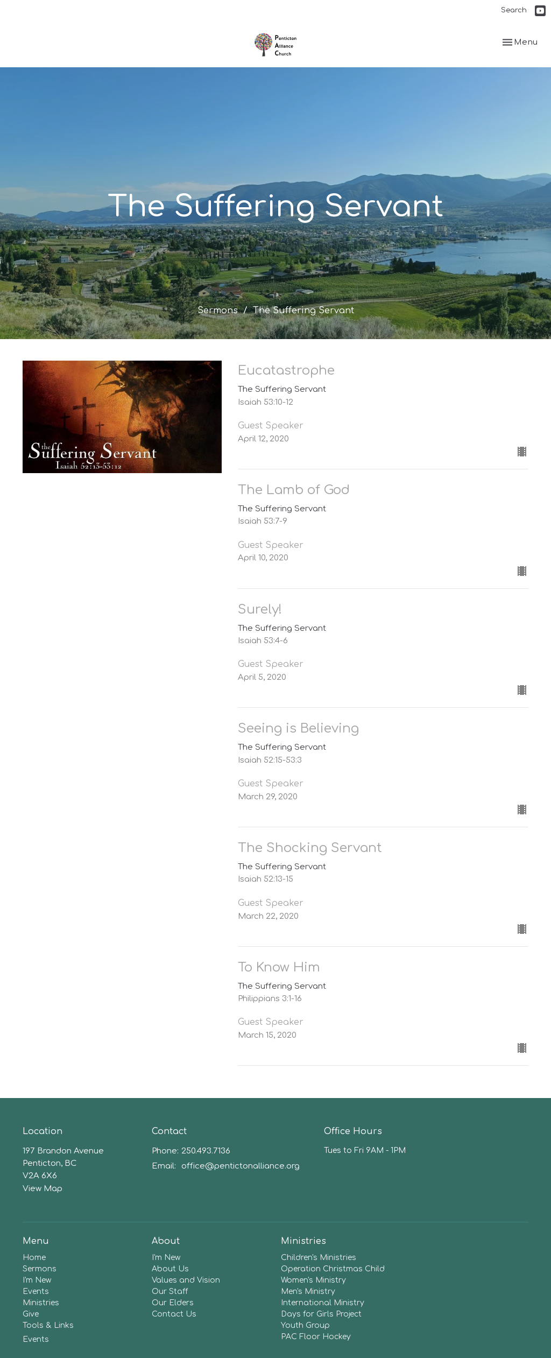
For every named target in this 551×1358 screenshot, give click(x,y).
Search (514, 10)
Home (34, 1258)
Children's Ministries (318, 1258)
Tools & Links (48, 1325)
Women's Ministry (313, 1280)
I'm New (37, 1280)
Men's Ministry (308, 1291)
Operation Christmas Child (333, 1269)
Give (31, 1314)
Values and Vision (186, 1280)
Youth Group (305, 1325)
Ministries (41, 1303)
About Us (170, 1269)
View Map (42, 1188)
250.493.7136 (205, 1151)
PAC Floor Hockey (316, 1337)
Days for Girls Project (321, 1314)
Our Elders (173, 1303)
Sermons (217, 310)
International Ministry (322, 1303)
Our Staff (170, 1291)
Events (36, 1291)
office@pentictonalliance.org (240, 1166)
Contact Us (174, 1314)
